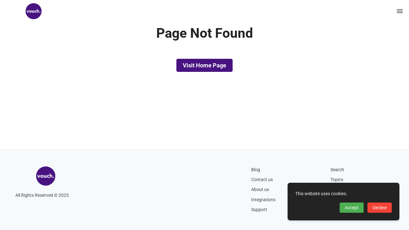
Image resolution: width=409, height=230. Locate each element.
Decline (380, 207)
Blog (255, 169)
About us (260, 189)
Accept (352, 207)
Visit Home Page (204, 65)
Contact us (262, 179)
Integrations (263, 200)
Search (337, 169)
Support (259, 209)
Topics (336, 179)
